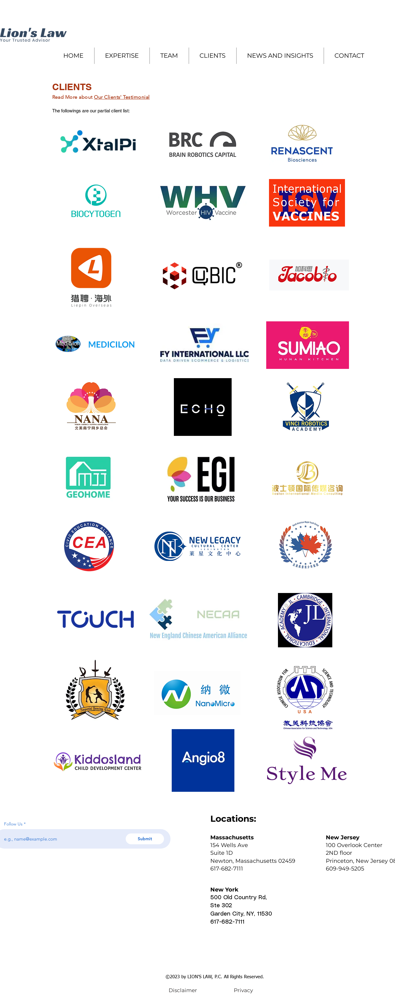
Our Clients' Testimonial (122, 97)
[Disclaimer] (183, 990)
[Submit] (145, 838)
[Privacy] (244, 990)
